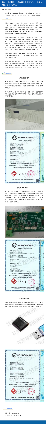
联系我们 (14, 5)
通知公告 (5, 5)
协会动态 (30, 2)
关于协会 (11, 2)
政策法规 (21, 2)
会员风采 (40, 2)
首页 (3, 2)
